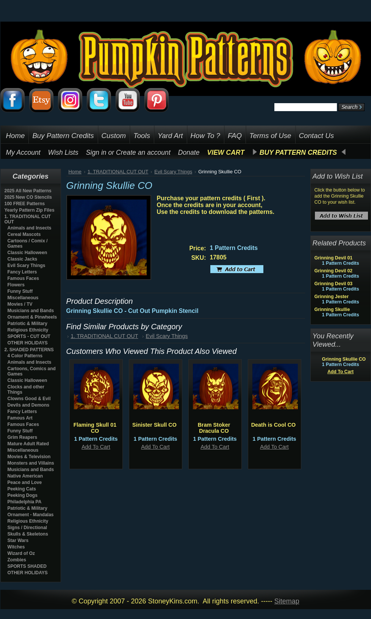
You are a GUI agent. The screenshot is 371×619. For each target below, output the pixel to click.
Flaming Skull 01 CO (95, 428)
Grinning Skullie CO (344, 359)
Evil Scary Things (26, 265)
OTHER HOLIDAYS (28, 343)
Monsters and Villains (31, 463)
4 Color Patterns (25, 355)
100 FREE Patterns (25, 203)
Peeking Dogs (23, 495)
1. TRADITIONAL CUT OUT (118, 171)
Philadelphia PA (25, 501)
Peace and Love (25, 482)
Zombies (17, 559)
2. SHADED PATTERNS (29, 349)
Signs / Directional (27, 527)
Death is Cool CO (273, 425)
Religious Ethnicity (28, 330)
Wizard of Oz (21, 553)
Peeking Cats (22, 489)
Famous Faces (23, 278)
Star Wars (18, 540)
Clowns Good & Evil (29, 398)
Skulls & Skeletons (28, 534)
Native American (25, 476)
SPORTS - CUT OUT (29, 336)
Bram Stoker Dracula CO (214, 428)
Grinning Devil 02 (334, 270)
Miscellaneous (23, 297)
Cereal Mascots (24, 234)
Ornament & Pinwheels (32, 317)
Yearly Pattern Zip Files (30, 210)
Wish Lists (63, 152)
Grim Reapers (23, 437)
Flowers (16, 285)
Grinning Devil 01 (334, 258)
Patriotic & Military (27, 323)
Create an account (143, 152)
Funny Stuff (20, 291)
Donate (189, 152)
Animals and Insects (30, 228)
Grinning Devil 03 (334, 283)
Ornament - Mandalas (31, 514)
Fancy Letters (22, 272)
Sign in (96, 152)
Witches (16, 547)
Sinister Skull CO (154, 425)
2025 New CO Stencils (28, 197)
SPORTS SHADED (27, 566)
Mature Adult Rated (28, 443)
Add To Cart (95, 447)
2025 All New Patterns (28, 190)
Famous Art (20, 418)
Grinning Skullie (332, 309)
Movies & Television (29, 456)
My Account (23, 152)
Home (75, 171)
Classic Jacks (23, 259)
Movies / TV (20, 304)
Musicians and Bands (31, 310)
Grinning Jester (332, 296)
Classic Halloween (27, 252)
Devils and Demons (29, 405)
